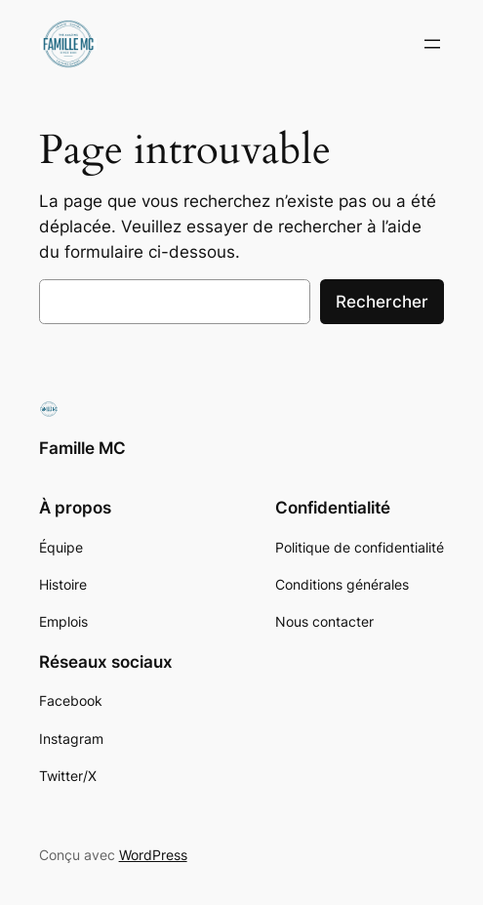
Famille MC (82, 448)
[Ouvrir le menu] (432, 44)
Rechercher (382, 301)
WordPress (153, 854)
